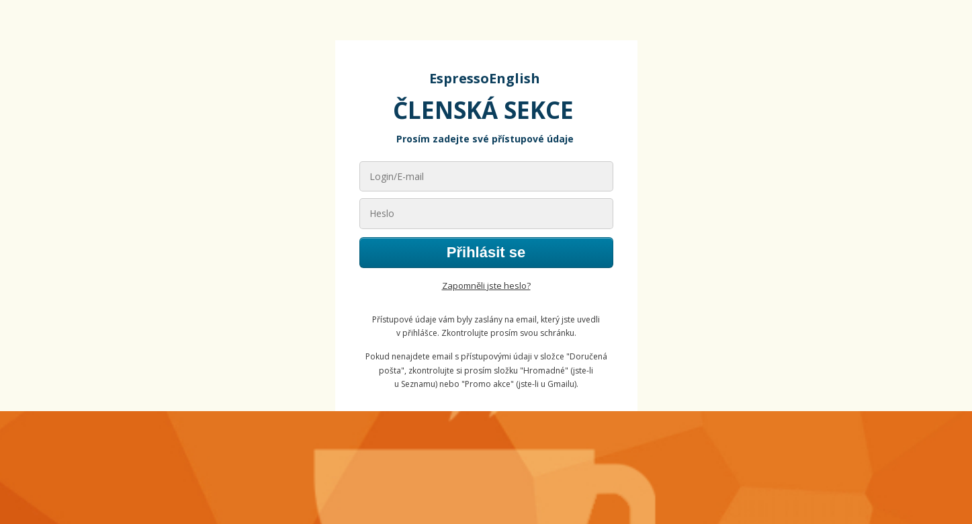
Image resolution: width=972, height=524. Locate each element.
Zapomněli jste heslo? (486, 285)
